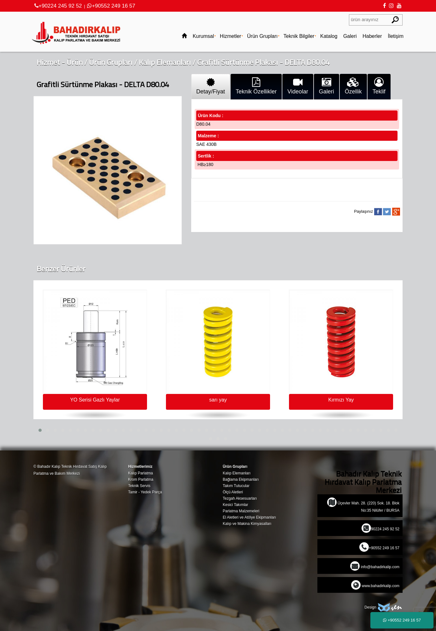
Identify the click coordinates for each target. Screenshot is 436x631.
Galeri (350, 36)
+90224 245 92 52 (58, 6)
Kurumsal (203, 36)
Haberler (372, 36)
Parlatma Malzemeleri (241, 511)
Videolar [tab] (297, 86)
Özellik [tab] (353, 86)
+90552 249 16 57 (111, 6)
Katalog (328, 36)
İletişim (396, 36)
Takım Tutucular (236, 486)
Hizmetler (230, 36)
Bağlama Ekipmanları (241, 479)
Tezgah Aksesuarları (240, 498)
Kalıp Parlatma (140, 473)
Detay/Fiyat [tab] (210, 86)
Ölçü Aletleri (233, 492)
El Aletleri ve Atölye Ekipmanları (249, 517)
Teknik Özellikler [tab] (256, 86)
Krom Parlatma (140, 479)
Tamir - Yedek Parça (145, 492)
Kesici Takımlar (235, 505)
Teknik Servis (139, 486)
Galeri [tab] (326, 86)
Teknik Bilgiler (299, 36)
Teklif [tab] (379, 86)
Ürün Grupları (262, 36)
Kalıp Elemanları (165, 62)
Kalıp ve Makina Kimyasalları (247, 523)
